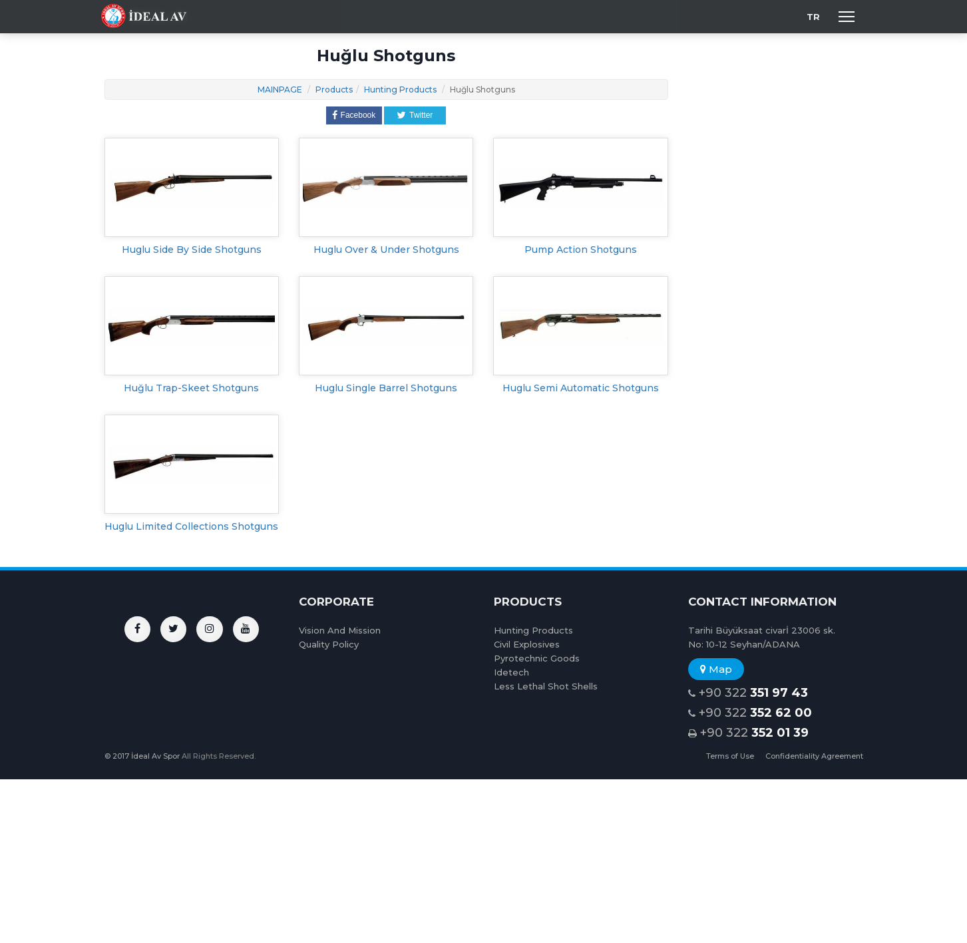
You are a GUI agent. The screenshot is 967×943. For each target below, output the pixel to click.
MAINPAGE (280, 89)
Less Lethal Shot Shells (546, 686)
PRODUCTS (528, 601)
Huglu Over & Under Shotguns (386, 250)
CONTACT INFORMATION (762, 601)
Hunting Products (400, 89)
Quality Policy (329, 644)
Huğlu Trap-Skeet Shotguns (191, 388)
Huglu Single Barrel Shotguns (386, 388)
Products (334, 89)
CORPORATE (336, 601)
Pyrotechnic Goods (537, 658)
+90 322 (748, 693)
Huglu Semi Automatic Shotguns (580, 388)
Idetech (511, 672)
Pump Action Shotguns (580, 250)
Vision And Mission (340, 630)
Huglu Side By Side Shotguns (192, 250)
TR (813, 16)
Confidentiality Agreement (814, 756)
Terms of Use (730, 756)
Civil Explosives (527, 644)
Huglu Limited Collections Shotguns (191, 526)
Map (716, 669)
